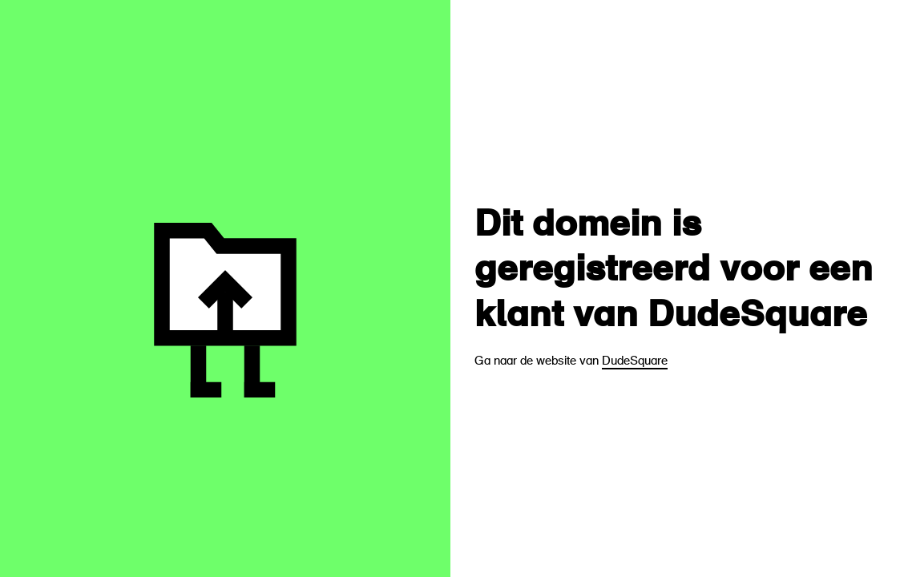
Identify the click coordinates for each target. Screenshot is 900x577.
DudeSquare (635, 362)
